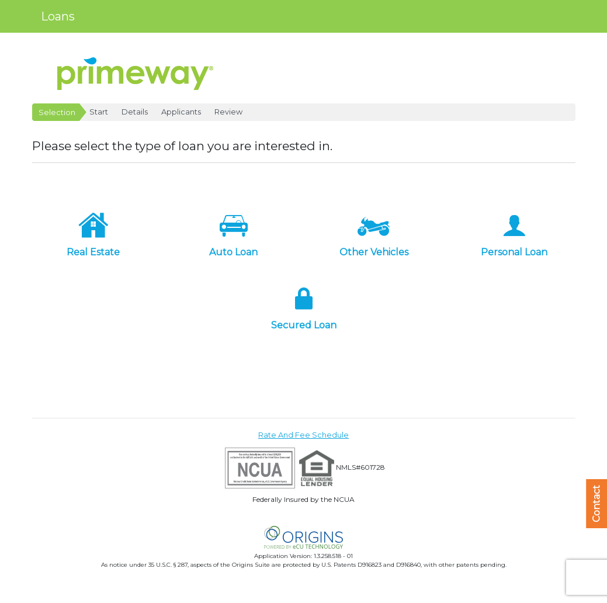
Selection (57, 112)
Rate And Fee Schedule (303, 435)
